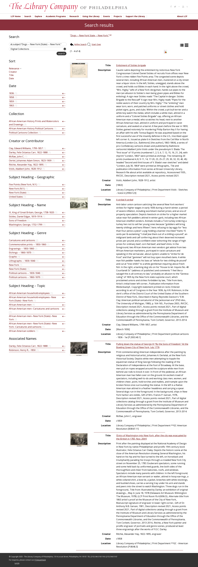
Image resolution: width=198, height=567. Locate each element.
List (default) (182, 45)
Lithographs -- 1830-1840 (22, 260)
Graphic (13, 256)
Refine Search (80, 44)
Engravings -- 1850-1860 (21, 248)
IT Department (40, 560)
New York (14, 264)
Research (74, 16)
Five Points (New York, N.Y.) (23, 184)
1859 (11, 101)
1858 (11, 97)
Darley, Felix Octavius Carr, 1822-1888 (28, 152)
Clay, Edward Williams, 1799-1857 (26, 148)
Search (27, 16)
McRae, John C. (16, 156)
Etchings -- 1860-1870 (20, 252)
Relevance (15, 68)
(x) (110, 35)
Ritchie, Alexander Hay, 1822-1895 (26, 164)
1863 (11, 105)
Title (11, 75)
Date (11, 78)
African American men (20, 304)
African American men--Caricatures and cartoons (34, 308)
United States (16, 196)
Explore (38, 16)
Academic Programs (56, 16)
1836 (11, 93)
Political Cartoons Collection (23, 132)
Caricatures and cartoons (22, 240)
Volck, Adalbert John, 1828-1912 (25, 168)
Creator (13, 71)
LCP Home (16, 16)
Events (106, 16)
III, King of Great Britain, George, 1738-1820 (31, 212)
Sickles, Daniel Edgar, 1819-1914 (25, 216)
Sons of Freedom (17, 220)
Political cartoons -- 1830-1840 (24, 273)
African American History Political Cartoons (31, 128)
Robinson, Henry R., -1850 (22, 350)
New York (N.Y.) (17, 188)
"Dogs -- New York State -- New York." (89, 35)
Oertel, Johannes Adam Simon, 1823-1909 (30, 160)
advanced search (47, 54)
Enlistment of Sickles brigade (131, 65)
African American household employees (29, 293)
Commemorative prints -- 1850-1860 (27, 244)
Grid (187, 45)
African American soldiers (22, 330)
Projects (118, 16)
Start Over (96, 44)
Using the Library (91, 16)
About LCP (182, 16)
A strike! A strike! (124, 199)
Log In (17, 563)
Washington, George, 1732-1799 (25, 224)
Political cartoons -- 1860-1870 (24, 277)
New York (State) (17, 192)
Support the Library (135, 16)
